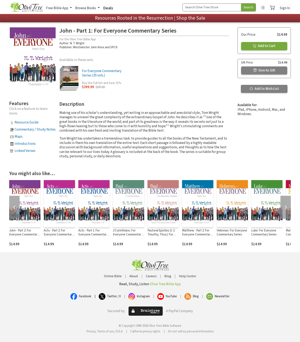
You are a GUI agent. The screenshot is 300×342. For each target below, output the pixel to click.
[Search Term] (211, 7)
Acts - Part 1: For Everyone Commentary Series (93, 234)
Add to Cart (264, 45)
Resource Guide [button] (27, 122)
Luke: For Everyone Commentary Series (264, 232)
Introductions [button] (25, 143)
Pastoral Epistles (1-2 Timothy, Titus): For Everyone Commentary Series (162, 236)
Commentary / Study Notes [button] (35, 129)
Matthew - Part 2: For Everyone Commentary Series (197, 234)
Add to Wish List (264, 88)
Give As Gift (264, 70)
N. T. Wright (77, 43)
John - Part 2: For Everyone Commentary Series (24, 234)
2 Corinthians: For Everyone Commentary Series (127, 234)
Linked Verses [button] (25, 150)
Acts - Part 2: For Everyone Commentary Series (58, 234)
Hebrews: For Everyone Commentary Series (232, 232)
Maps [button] (18, 136)
